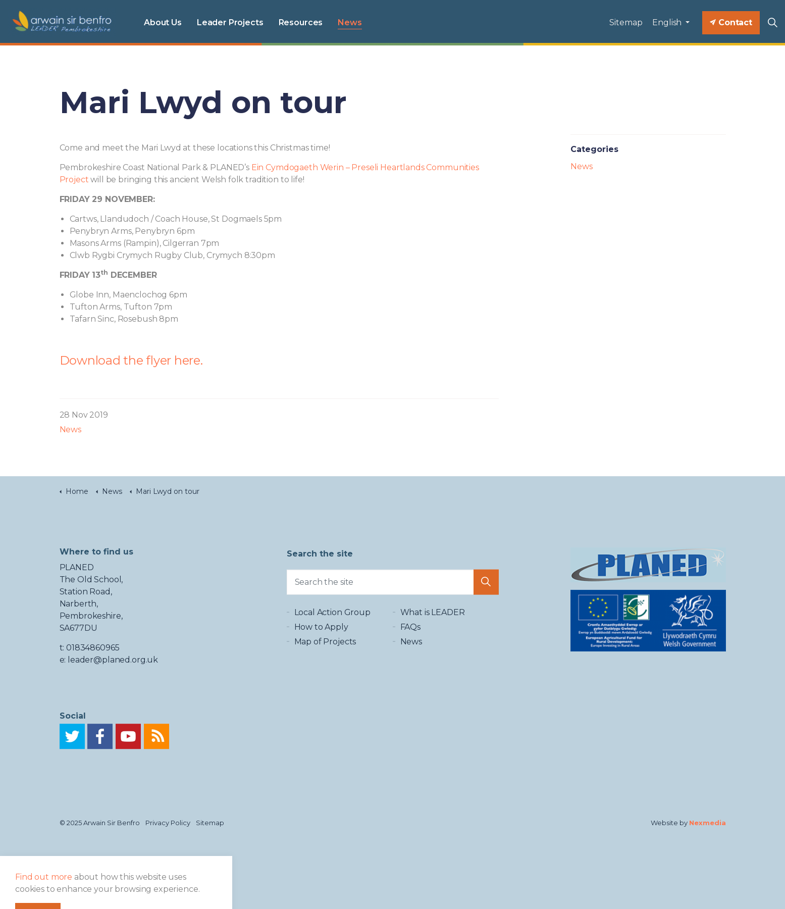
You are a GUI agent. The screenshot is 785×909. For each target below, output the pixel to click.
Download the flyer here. (131, 360)
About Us (163, 22)
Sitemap (625, 22)
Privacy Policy (167, 823)
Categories (594, 149)
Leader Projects (230, 22)
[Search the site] (393, 587)
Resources (301, 22)
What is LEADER (432, 621)
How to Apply (321, 636)
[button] (486, 587)
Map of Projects (325, 650)
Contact (731, 23)
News (349, 22)
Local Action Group (332, 621)
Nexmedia (707, 823)
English (668, 22)
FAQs (410, 636)
